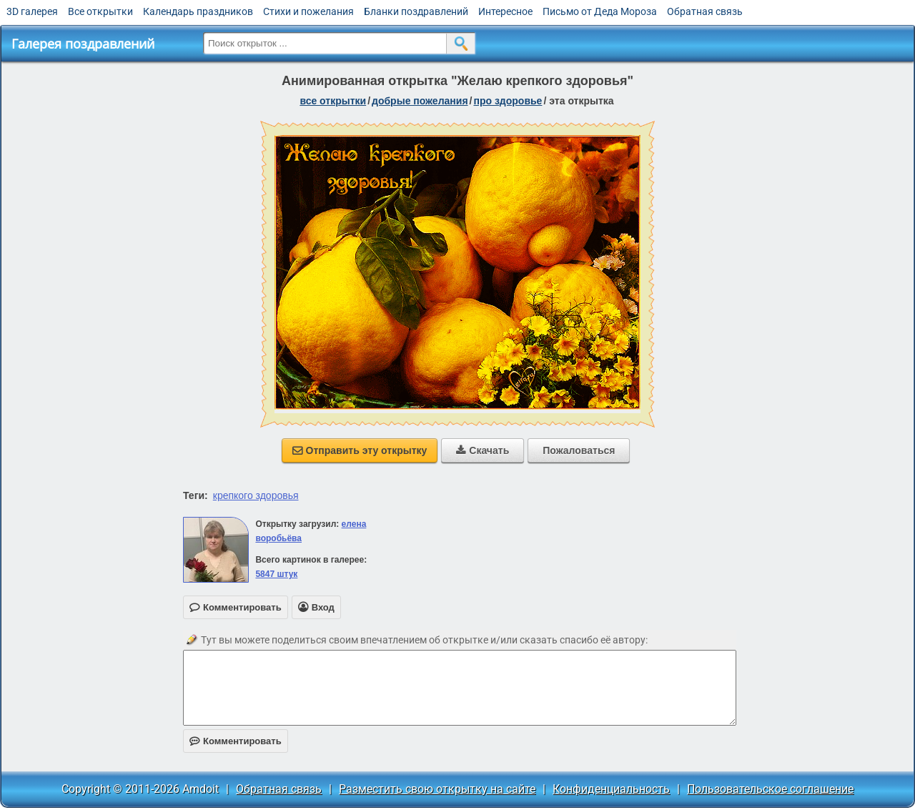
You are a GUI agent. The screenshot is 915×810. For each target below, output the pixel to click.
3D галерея (32, 11)
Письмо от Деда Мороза (600, 11)
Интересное (505, 11)
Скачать (482, 450)
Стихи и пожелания (308, 11)
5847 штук (276, 574)
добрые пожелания (420, 101)
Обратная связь (705, 11)
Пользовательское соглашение (770, 789)
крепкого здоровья (256, 495)
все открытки (333, 101)
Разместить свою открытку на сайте (437, 789)
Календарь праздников (198, 11)
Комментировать (235, 741)
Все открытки (100, 11)
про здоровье (507, 101)
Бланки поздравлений (416, 11)
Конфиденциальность (611, 789)
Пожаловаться (579, 450)
